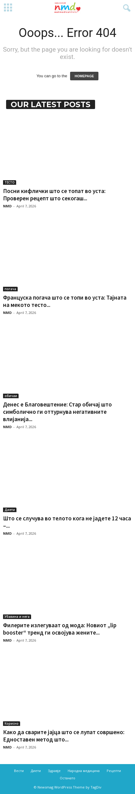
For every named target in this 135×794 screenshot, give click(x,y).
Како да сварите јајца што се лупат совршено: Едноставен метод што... (63, 735)
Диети (10, 510)
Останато (67, 778)
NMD (7, 206)
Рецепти (114, 770)
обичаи (11, 396)
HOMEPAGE (84, 76)
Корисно (12, 723)
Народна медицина (84, 770)
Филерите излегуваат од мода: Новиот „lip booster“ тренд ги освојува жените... (59, 628)
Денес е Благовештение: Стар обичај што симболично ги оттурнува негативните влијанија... (57, 412)
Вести (19, 770)
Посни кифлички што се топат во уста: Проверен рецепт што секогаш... (54, 194)
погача (10, 289)
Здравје (54, 770)
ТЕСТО (10, 182)
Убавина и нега (17, 616)
